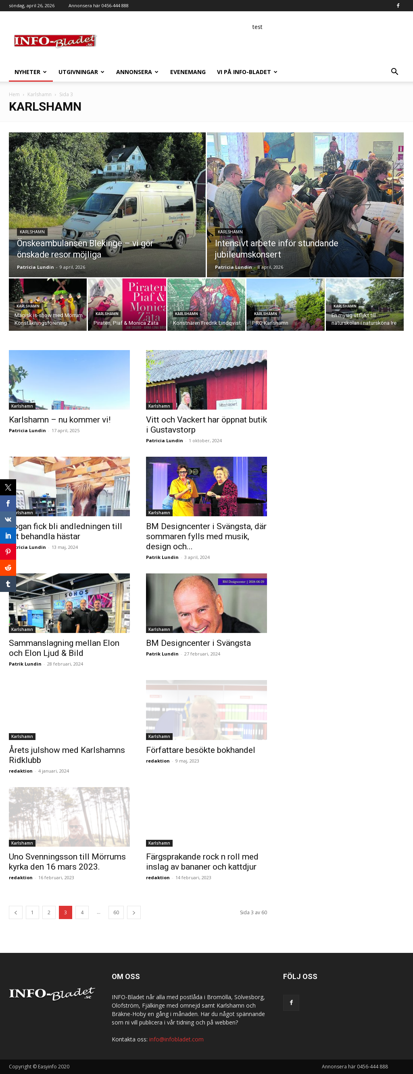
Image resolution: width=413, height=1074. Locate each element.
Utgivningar (81, 72)
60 (116, 912)
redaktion (21, 771)
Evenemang (188, 72)
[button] (394, 72)
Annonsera (137, 72)
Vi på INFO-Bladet (247, 72)
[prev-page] (16, 912)
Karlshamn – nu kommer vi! (60, 420)
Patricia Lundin (35, 267)
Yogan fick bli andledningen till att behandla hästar (65, 531)
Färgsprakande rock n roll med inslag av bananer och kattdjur (202, 862)
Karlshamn (39, 94)
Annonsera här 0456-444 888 (99, 5)
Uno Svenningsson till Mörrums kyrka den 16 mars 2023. (67, 862)
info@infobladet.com (176, 1039)
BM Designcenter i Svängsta (198, 643)
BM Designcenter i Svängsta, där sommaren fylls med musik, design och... (206, 536)
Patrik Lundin (162, 557)
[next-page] (134, 912)
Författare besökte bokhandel (200, 750)
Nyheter (31, 72)
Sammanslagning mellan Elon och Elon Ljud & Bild (64, 648)
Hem (14, 94)
